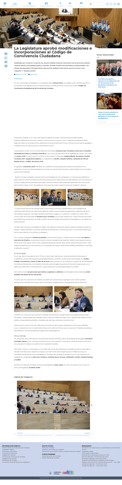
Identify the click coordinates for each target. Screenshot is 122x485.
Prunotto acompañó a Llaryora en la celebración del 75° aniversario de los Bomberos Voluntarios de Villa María (109, 83)
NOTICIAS (34, 74)
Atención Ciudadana (81, 6)
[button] (15, 405)
